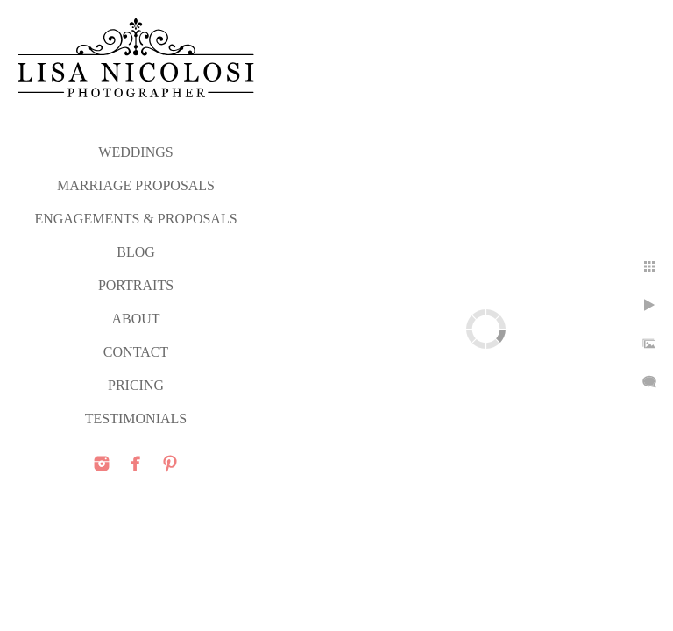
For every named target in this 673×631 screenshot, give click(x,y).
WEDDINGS (135, 152)
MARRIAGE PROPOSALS (136, 185)
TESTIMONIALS (136, 418)
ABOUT (135, 318)
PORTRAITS (136, 285)
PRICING (136, 385)
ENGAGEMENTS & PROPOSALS (135, 218)
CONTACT (135, 351)
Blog (136, 252)
